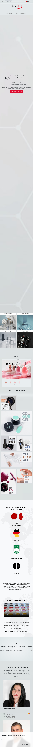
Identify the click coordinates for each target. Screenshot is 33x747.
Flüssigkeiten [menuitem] (16, 13)
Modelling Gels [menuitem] (9, 13)
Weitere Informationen (6, 742)
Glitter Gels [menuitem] (15, 11)
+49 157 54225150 (11, 716)
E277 (10, 384)
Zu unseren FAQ (17, 654)
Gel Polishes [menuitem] (20, 11)
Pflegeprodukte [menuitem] (23, 13)
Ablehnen (17, 744)
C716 (6, 384)
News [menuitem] (4, 11)
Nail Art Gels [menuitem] (27, 11)
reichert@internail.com (11, 717)
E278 (19, 384)
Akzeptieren (25, 744)
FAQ (31, 650)
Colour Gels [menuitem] (8, 11)
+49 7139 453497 (10, 714)
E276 (15, 384)
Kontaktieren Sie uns (16, 91)
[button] (2, 373)
